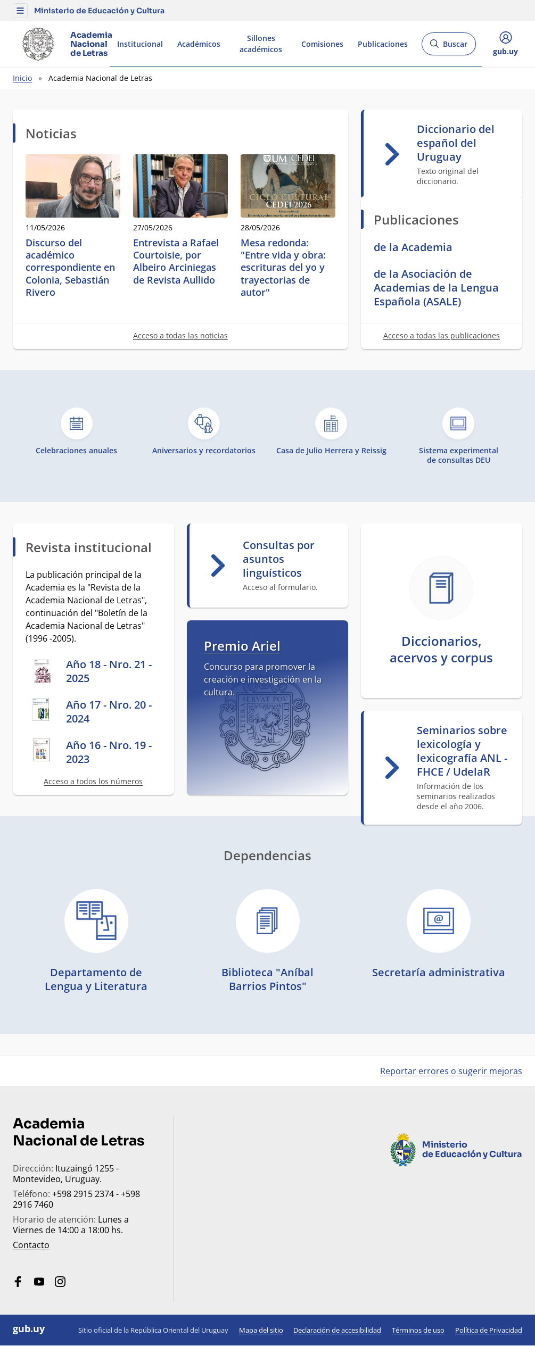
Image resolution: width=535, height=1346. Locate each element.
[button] (20, 10)
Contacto (31, 1245)
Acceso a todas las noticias (180, 335)
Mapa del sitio (261, 1330)
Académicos (198, 44)
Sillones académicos (261, 43)
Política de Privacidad (488, 1330)
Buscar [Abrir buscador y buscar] (448, 47)
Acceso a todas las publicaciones (441, 335)
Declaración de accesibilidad (337, 1330)
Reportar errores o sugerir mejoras (451, 1071)
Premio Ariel (242, 645)
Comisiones (322, 44)
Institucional (140, 44)
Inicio (22, 78)
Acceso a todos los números (93, 781)
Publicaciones (383, 44)
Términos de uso (418, 1330)
